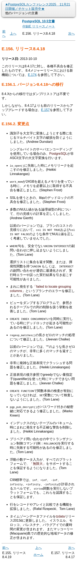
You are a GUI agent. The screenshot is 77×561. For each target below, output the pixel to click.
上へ (13, 33)
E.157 (45, 110)
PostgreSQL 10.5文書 (38, 21)
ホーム (38, 554)
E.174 (32, 75)
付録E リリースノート (38, 26)
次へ (71, 33)
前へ (5, 547)
